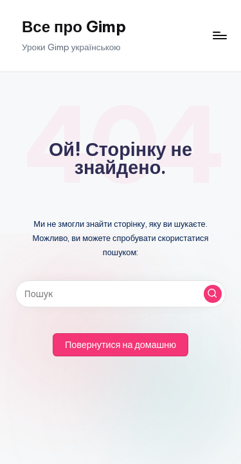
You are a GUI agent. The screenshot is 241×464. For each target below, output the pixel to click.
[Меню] (219, 35)
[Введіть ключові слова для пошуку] (120, 293)
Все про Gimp (74, 26)
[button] (213, 294)
